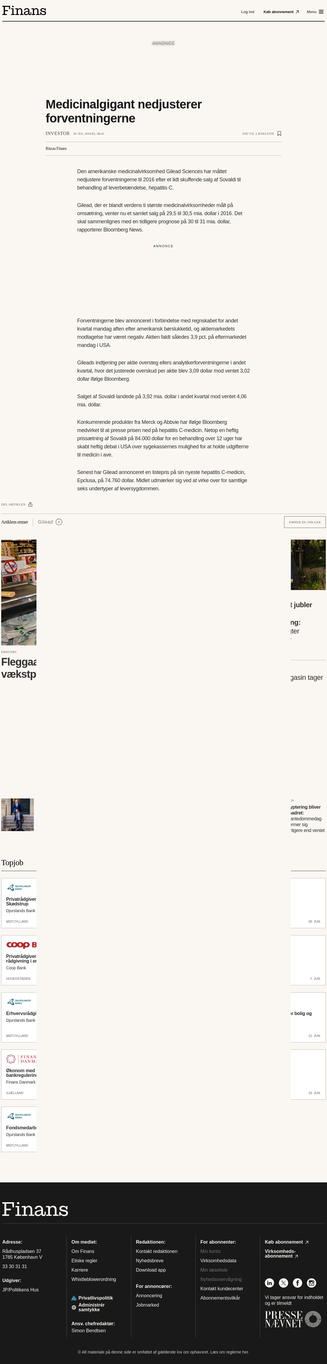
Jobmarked (147, 1304)
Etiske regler (84, 1260)
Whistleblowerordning (93, 1279)
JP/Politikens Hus (20, 1289)
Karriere (79, 1270)
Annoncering (149, 1295)
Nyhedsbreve (149, 1260)
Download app (151, 1270)
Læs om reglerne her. (229, 1352)
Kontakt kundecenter (221, 1288)
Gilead (45, 521)
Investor (58, 133)
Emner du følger (305, 522)
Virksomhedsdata (218, 1260)
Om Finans (82, 1251)
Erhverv (9, 652)
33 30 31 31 (14, 1266)
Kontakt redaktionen (156, 1251)
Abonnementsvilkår (220, 1297)
